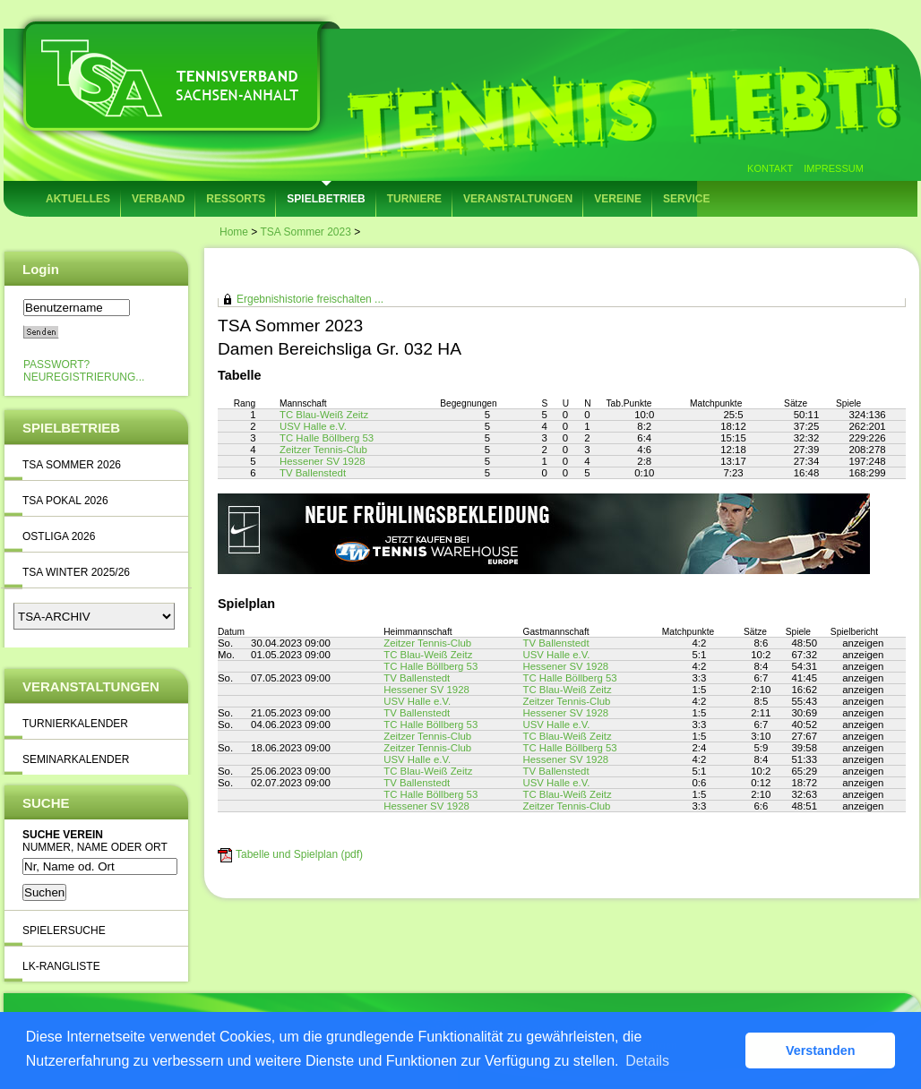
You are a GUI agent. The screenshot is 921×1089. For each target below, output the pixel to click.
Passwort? (56, 364)
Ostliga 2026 (58, 536)
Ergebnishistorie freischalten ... (310, 299)
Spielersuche (64, 930)
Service (686, 199)
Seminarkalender (75, 759)
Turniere (414, 199)
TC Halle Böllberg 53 (327, 438)
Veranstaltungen (517, 199)
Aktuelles (78, 199)
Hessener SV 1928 (323, 461)
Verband (158, 199)
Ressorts (235, 199)
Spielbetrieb (326, 199)
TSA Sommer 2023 (305, 232)
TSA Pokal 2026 (65, 500)
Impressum (834, 168)
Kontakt (770, 168)
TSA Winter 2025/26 (76, 572)
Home (233, 232)
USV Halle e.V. (313, 426)
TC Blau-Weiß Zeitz (324, 414)
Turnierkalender (75, 723)
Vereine (617, 199)
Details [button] (647, 1060)
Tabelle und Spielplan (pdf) (299, 854)
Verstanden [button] (821, 1050)
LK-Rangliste (61, 966)
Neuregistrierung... (83, 377)
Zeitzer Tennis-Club (323, 449)
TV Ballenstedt (313, 472)
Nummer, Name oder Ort (95, 847)
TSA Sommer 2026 (71, 465)
